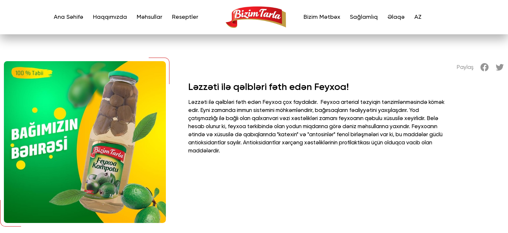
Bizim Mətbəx (322, 17)
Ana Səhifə (68, 17)
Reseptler (185, 17)
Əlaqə (396, 17)
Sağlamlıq (364, 17)
